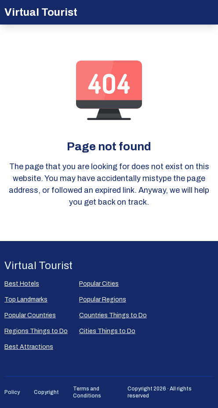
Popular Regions (102, 299)
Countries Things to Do (113, 315)
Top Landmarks (25, 299)
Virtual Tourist (40, 12)
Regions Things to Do (36, 331)
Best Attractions (28, 347)
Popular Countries (30, 315)
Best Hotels (21, 283)
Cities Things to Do (107, 331)
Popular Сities (99, 283)
